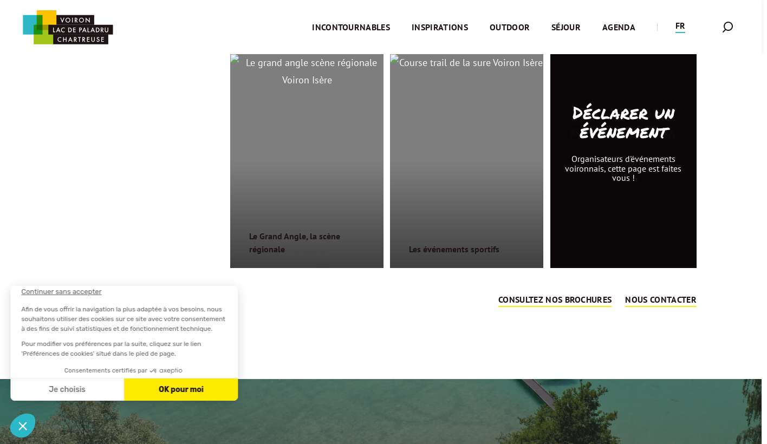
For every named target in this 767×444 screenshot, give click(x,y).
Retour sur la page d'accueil (381, 338)
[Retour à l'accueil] (68, 27)
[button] (680, 27)
